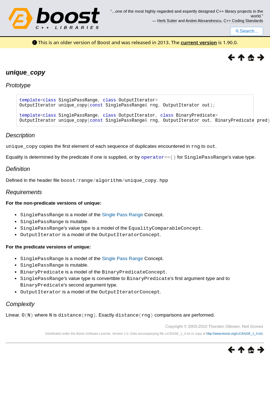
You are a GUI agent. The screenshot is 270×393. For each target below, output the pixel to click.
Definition (18, 174)
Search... (246, 31)
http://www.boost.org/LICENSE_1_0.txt (234, 334)
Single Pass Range (122, 219)
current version (199, 42)
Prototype (18, 85)
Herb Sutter (167, 20)
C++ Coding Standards (243, 20)
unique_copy (25, 72)
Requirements (24, 196)
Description (20, 141)
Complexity (20, 305)
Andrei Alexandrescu (203, 20)
